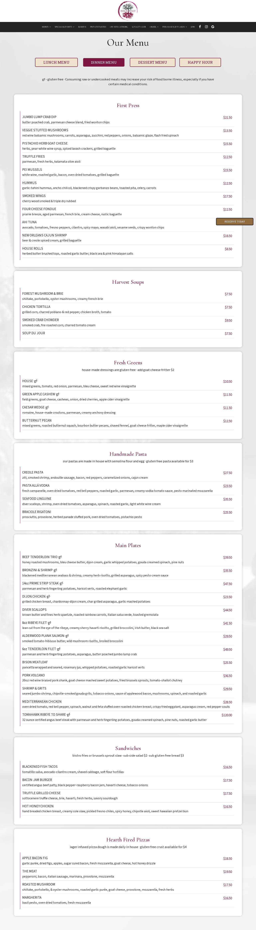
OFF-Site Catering (119, 27)
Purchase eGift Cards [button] (174, 27)
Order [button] (154, 27)
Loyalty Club (139, 27)
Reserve (82, 27)
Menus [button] (46, 27)
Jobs (193, 27)
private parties (98, 27)
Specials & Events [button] (64, 27)
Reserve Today (234, 221)
